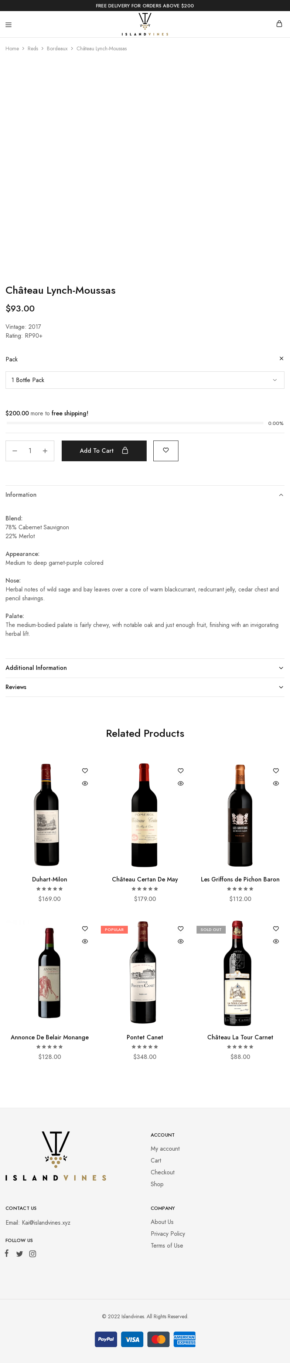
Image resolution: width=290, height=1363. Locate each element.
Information (145, 494)
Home (12, 48)
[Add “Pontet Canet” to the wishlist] (181, 929)
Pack (12, 359)
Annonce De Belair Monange (50, 1037)
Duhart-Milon (49, 879)
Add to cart (104, 450)
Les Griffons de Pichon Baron (240, 879)
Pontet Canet (145, 1037)
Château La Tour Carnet (240, 1037)
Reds (33, 48)
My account (165, 1148)
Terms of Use (167, 1245)
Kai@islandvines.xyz (46, 1222)
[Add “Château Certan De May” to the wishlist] (181, 771)
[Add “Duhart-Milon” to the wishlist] (85, 771)
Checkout (162, 1172)
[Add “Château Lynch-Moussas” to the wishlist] (166, 450)
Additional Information (145, 668)
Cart (156, 1160)
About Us (162, 1222)
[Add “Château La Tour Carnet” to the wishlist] (276, 929)
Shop (157, 1184)
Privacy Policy (168, 1233)
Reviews (145, 687)
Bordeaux (57, 48)
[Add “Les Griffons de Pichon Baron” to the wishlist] (276, 771)
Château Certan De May (145, 879)
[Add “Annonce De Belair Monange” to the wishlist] (85, 929)
